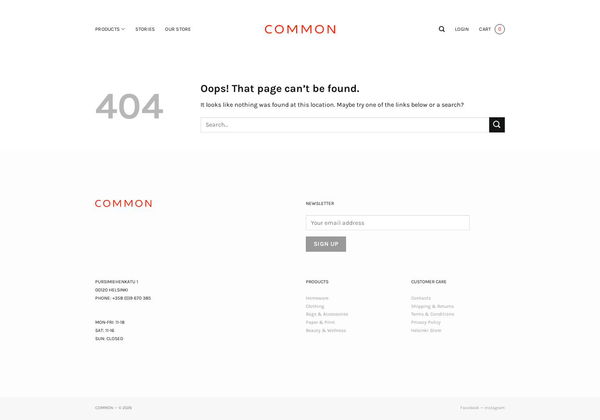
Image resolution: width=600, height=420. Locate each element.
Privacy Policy (426, 322)
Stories (145, 29)
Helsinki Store (426, 330)
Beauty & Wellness (326, 330)
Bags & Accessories (327, 314)
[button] (462, 29)
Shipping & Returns (432, 306)
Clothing (315, 306)
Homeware (317, 298)
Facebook (469, 407)
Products (110, 29)
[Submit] (497, 124)
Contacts (421, 298)
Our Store (178, 29)
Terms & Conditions (432, 314)
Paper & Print (320, 322)
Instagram (495, 407)
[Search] (442, 29)
